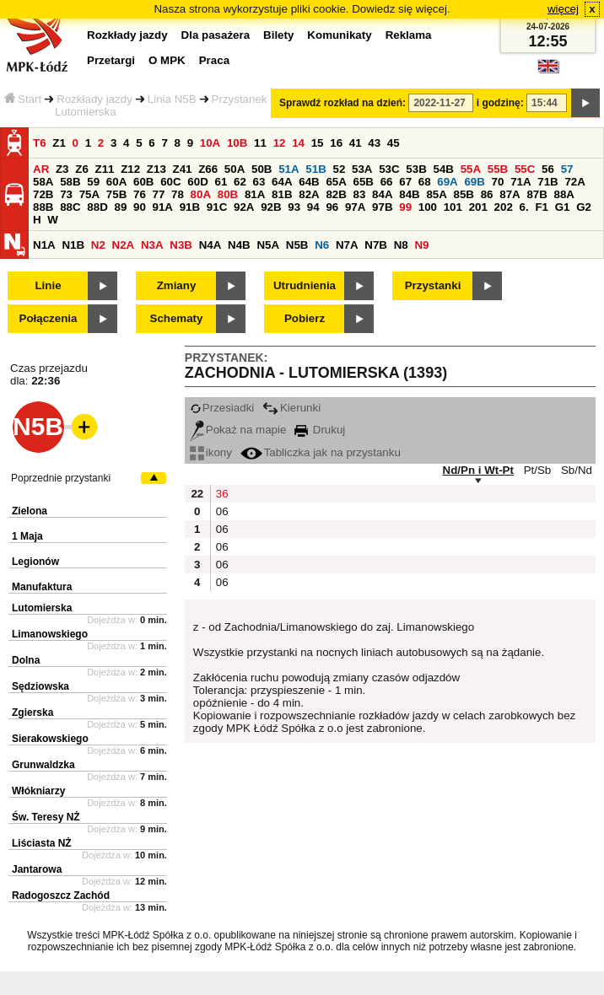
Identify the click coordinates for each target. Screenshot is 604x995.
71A (520, 181)
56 (548, 169)
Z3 (62, 169)
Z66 (208, 169)
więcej (563, 9)
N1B (73, 245)
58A (43, 181)
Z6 (82, 169)
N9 (421, 245)
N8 (401, 245)
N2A (123, 245)
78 (177, 194)
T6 (39, 143)
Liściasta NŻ (42, 843)
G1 (562, 207)
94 (313, 207)
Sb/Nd (576, 470)
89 (120, 207)
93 (294, 207)
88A (564, 194)
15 (317, 143)
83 (359, 194)
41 (355, 143)
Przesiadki (222, 407)
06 (222, 511)
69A (447, 181)
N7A (347, 245)
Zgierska (32, 712)
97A (355, 207)
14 (298, 143)
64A (282, 181)
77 (159, 194)
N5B (297, 245)
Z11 (105, 169)
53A (362, 169)
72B (43, 194)
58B (70, 181)
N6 (322, 245)
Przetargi (111, 60)
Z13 (156, 169)
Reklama (409, 35)
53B (416, 169)
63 (259, 181)
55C (525, 169)
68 (424, 181)
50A (234, 169)
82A (309, 194)
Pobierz (304, 318)
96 (332, 207)
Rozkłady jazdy (94, 99)
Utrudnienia (304, 285)
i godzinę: (500, 103)
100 (427, 207)
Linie (48, 285)
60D (197, 181)
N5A (267, 245)
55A (471, 169)
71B (547, 181)
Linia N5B (172, 99)
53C (389, 169)
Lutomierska (42, 608)
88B (43, 207)
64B (309, 181)
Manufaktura (42, 587)
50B (261, 169)
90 (139, 207)
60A (116, 181)
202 (503, 207)
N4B (239, 245)
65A (336, 181)
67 (405, 181)
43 (374, 143)
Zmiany (177, 285)
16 (336, 143)
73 (66, 194)
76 (139, 194)
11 (260, 143)
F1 (541, 207)
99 (405, 207)
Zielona (29, 511)
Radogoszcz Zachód (61, 895)
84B (409, 194)
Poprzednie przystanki (61, 478)
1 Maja (27, 536)
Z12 (130, 169)
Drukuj (319, 429)
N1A (44, 245)
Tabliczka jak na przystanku (320, 452)
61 (220, 181)
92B (271, 207)
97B (382, 207)
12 (279, 143)
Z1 (59, 143)
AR (41, 169)
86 (487, 194)
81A (255, 194)
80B (228, 194)
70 (498, 181)
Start (22, 99)
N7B (375, 245)
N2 (98, 245)
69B (474, 181)
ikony (211, 452)
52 (338, 169)
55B (498, 169)
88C (70, 207)
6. (524, 207)
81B (282, 194)
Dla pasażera (216, 35)
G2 (583, 207)
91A (163, 207)
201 (478, 207)
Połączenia (48, 318)
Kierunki (291, 407)
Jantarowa (37, 869)
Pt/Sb (538, 470)
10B (237, 143)
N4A (210, 245)
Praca (214, 60)
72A (574, 181)
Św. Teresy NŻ (46, 817)
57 (567, 169)
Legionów (35, 561)
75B (116, 194)
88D (97, 207)
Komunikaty (339, 35)
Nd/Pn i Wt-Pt (478, 470)
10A (210, 143)
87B (536, 194)
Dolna (26, 660)
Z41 (182, 169)
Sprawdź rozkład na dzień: (342, 103)
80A (201, 194)
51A (288, 169)
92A (244, 207)
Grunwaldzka (43, 765)
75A (89, 194)
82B (336, 194)
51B (315, 169)
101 (453, 207)
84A (382, 194)
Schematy (176, 318)
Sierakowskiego (50, 739)
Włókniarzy (38, 791)
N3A (152, 245)
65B (363, 181)
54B (443, 169)
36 (222, 493)
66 (386, 181)
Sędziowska (40, 686)
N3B (181, 245)
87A (509, 194)
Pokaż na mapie (238, 429)
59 (93, 181)
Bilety (278, 35)
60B (143, 181)
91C (217, 207)
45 (393, 143)
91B (190, 207)
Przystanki (433, 285)
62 (240, 181)
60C (170, 181)
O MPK (167, 60)
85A (436, 194)
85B (464, 194)
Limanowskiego (50, 634)
